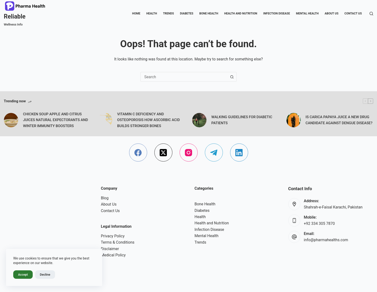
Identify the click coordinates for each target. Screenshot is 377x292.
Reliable (14, 16)
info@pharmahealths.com (326, 240)
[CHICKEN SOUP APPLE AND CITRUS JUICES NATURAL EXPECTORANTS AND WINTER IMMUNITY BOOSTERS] (11, 120)
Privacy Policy (113, 236)
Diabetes (186, 13)
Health (151, 13)
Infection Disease (276, 13)
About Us (331, 13)
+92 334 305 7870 (319, 223)
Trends (168, 13)
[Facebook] (138, 152)
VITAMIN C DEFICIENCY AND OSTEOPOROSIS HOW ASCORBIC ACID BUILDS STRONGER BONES (148, 120)
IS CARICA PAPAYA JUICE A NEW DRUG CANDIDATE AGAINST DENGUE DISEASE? (339, 120)
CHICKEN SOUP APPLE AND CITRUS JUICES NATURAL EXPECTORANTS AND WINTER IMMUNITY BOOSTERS (55, 120)
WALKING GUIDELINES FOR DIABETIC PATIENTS (241, 120)
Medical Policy (113, 255)
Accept (23, 274)
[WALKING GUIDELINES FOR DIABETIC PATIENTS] (199, 120)
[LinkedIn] (239, 152)
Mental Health (307, 13)
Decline (45, 274)
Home (136, 13)
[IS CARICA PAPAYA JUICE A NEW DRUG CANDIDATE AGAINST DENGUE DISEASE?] (293, 120)
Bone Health (208, 13)
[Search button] (231, 76)
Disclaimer (110, 249)
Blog (105, 198)
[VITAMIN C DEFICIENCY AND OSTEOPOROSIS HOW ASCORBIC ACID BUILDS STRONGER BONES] (105, 120)
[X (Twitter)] (163, 152)
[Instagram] (189, 152)
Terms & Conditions (118, 242)
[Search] (371, 13)
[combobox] (184, 77)
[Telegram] (214, 152)
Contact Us (353, 13)
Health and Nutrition (240, 13)
